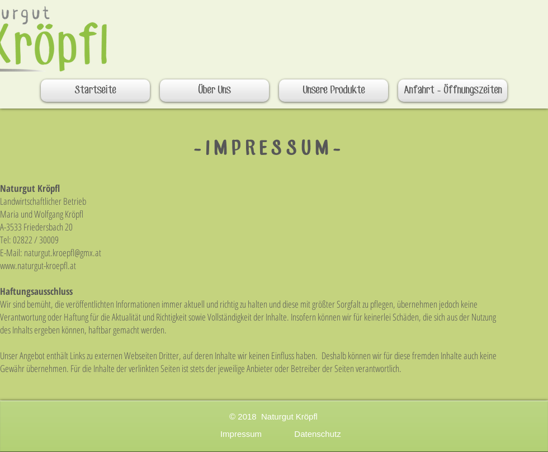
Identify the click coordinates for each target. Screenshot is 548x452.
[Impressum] (241, 433)
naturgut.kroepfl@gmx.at (62, 252)
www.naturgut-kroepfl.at (38, 265)
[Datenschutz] (318, 433)
